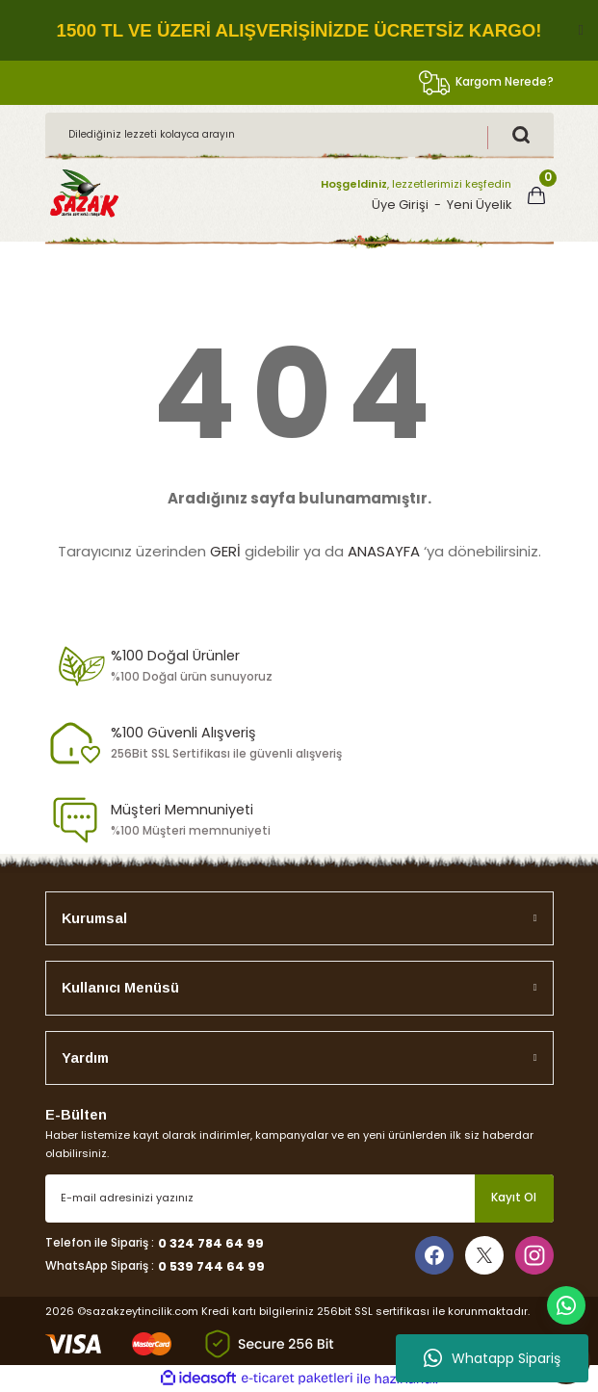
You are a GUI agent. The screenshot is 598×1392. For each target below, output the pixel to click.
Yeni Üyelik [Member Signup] (479, 204)
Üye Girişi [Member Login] (400, 204)
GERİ (225, 551)
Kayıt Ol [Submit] (513, 1197)
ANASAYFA (384, 551)
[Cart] (536, 195)
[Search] (299, 135)
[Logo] (83, 195)
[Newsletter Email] (299, 1198)
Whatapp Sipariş (492, 1358)
